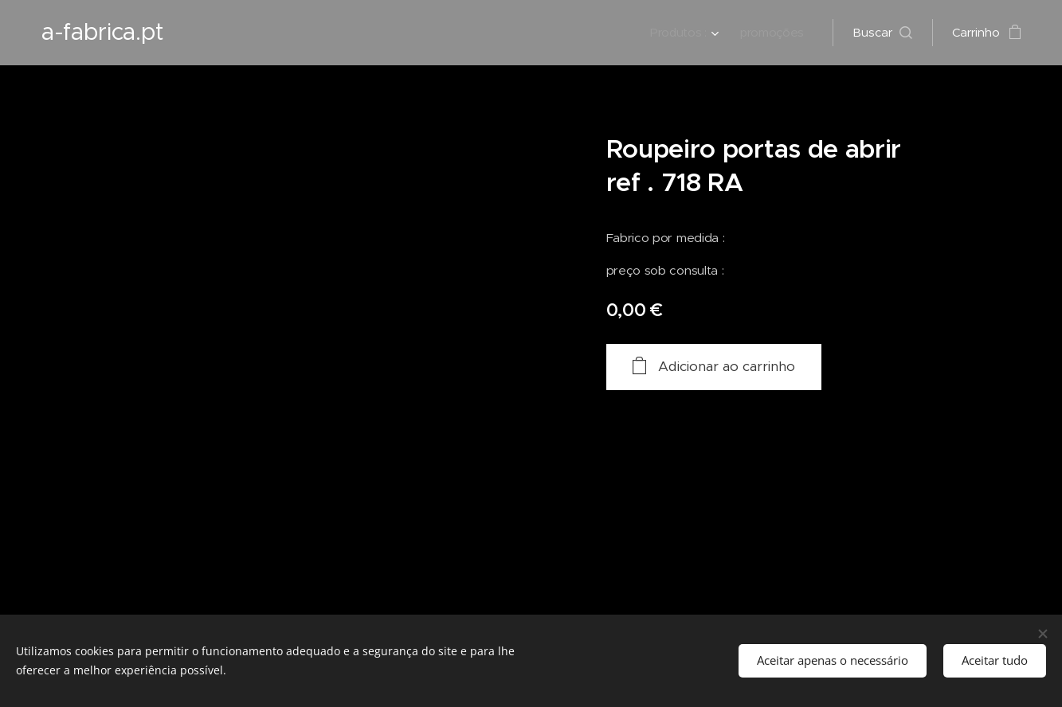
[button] (882, 33)
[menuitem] (683, 33)
